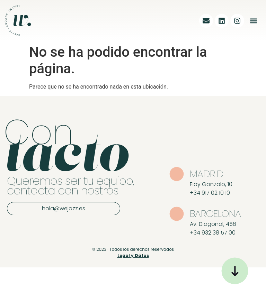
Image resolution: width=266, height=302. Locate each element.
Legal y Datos (133, 255)
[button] (253, 20)
